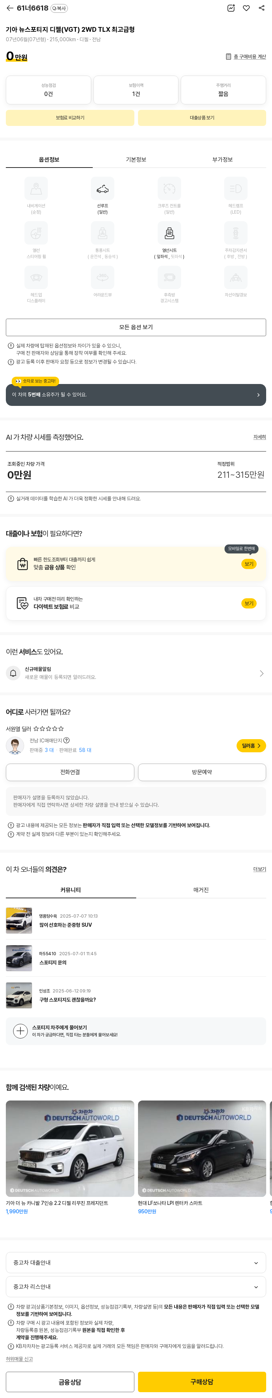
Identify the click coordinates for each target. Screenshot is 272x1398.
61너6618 (42, 8)
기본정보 (136, 159)
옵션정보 (49, 159)
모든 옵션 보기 (136, 327)
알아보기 (136, 564)
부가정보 (222, 159)
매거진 (201, 890)
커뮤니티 (71, 890)
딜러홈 (248, 746)
